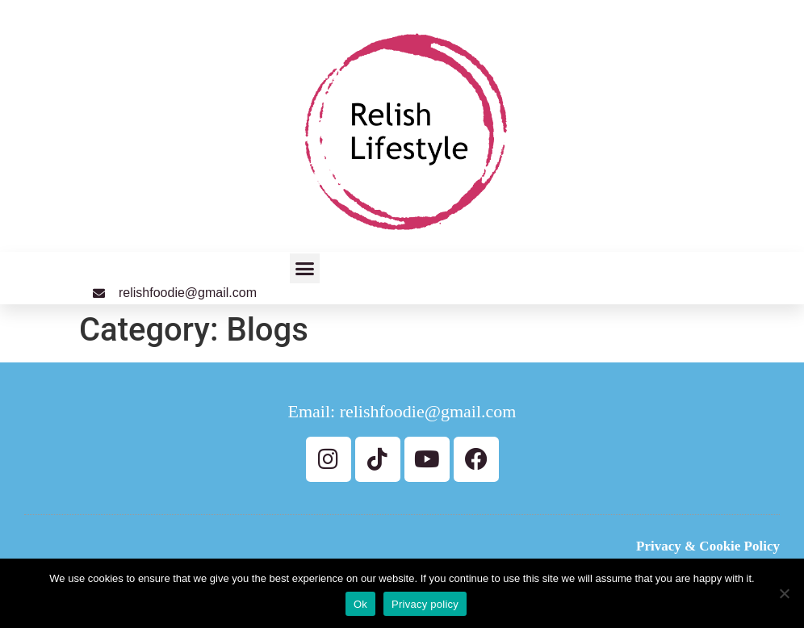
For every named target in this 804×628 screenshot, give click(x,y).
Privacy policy (425, 604)
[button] (305, 268)
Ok (360, 604)
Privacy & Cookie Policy (708, 546)
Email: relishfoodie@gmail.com (402, 411)
